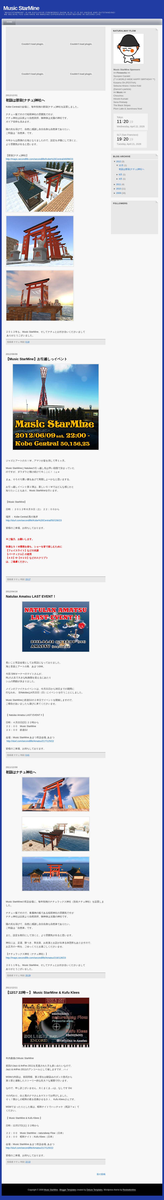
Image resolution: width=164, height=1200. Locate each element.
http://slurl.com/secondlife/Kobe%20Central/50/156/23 (34, 520)
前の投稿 (101, 1174)
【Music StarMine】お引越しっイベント (36, 359)
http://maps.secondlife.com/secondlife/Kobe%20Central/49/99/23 (39, 159)
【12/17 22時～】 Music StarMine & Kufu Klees (42, 992)
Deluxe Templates (95, 1190)
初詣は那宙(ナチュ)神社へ (25, 100)
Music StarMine (51, 1190)
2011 (119, 184)
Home (9, 22)
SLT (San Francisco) (127, 134)
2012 (119, 161)
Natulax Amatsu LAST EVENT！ (31, 596)
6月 (121, 174)
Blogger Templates (68, 1190)
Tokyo (120, 117)
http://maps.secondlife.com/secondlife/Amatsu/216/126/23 (36, 957)
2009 (119, 193)
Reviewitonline (129, 1190)
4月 (121, 179)
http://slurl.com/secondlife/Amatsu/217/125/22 (30, 741)
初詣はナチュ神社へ (21, 772)
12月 (121, 165)
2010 (119, 188)
